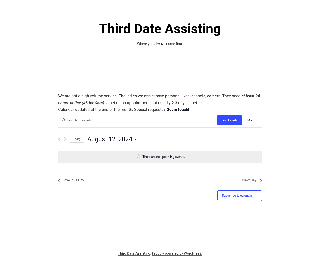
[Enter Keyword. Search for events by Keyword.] (137, 120)
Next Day (252, 180)
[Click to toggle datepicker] (111, 139)
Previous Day (71, 180)
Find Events (229, 120)
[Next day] (65, 139)
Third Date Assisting (160, 29)
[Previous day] (59, 139)
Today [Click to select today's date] (76, 139)
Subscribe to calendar (237, 195)
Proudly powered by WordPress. (177, 253)
